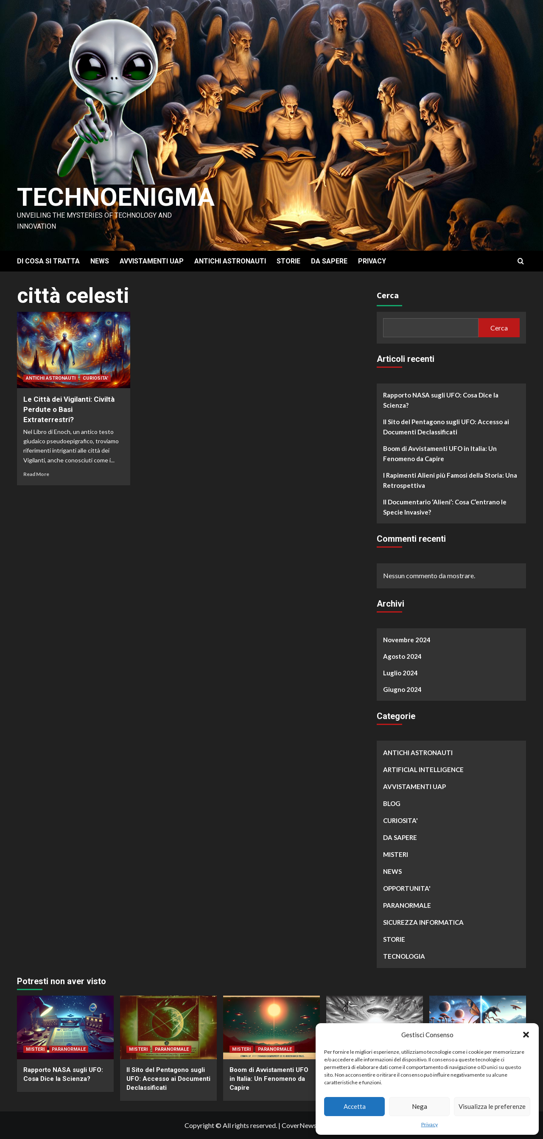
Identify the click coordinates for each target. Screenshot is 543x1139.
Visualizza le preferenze (492, 1106)
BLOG (391, 803)
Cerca (388, 295)
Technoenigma (116, 197)
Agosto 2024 (402, 656)
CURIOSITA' (95, 378)
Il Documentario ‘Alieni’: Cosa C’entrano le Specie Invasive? (445, 507)
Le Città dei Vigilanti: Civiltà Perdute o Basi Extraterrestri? (69, 409)
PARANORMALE (407, 905)
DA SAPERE (329, 261)
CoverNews (299, 1125)
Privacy (429, 1124)
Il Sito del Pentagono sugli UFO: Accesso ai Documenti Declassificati (446, 427)
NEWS (99, 261)
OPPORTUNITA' (407, 888)
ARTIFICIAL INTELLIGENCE (423, 769)
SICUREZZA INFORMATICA (423, 922)
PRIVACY (372, 261)
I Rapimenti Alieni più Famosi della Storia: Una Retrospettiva (450, 480)
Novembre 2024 (407, 640)
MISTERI (395, 854)
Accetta (355, 1106)
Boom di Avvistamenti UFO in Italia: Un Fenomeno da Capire (440, 453)
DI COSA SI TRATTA (48, 261)
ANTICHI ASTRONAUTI (230, 261)
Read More (36, 474)
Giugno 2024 (402, 689)
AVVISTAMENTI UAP (152, 261)
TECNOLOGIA (404, 956)
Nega (419, 1106)
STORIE (288, 261)
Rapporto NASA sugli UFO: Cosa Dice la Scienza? (440, 400)
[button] (526, 1034)
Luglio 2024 (400, 673)
